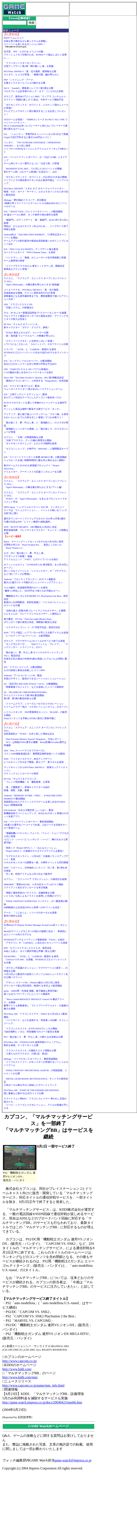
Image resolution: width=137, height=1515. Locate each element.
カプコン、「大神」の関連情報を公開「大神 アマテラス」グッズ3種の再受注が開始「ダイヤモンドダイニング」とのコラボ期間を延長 (30, 440)
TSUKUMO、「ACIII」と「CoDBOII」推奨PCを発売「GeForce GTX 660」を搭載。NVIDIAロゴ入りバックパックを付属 (35, 959)
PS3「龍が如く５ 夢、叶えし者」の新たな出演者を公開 (33, 1037)
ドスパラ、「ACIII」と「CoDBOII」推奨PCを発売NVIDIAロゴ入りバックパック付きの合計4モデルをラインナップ (36, 352)
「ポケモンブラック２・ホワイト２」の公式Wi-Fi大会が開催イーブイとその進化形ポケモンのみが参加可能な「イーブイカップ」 (36, 180)
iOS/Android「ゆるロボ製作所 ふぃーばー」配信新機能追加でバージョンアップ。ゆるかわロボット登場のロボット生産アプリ (36, 813)
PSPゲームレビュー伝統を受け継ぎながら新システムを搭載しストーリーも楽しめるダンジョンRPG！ (26, 41)
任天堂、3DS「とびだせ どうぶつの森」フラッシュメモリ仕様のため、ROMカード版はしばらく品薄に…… (35, 54)
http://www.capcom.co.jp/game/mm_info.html (33, 1385)
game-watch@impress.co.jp (73, 1460)
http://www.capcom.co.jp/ (19, 1361)
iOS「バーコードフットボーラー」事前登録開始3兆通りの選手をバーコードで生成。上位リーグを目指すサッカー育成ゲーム (35, 824)
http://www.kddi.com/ (17, 1369)
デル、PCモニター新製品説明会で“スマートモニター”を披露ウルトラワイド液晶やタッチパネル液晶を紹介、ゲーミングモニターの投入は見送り (36, 315)
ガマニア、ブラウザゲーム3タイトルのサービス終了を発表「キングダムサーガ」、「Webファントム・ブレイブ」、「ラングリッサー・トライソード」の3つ (36, 644)
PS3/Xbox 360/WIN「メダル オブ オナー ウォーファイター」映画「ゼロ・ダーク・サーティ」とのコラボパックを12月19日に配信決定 (36, 191)
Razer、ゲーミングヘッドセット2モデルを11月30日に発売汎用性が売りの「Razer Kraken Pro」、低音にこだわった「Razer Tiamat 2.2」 (33, 544)
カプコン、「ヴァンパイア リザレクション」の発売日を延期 (35, 879)
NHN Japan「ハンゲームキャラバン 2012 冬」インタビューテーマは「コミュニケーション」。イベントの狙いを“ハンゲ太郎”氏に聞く (35, 510)
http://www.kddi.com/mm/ (20, 1377)
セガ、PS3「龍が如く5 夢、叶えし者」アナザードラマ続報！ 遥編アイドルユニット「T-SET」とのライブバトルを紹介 (31, 556)
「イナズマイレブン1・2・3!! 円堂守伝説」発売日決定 (32, 627)
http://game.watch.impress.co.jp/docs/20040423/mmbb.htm (42, 1402)
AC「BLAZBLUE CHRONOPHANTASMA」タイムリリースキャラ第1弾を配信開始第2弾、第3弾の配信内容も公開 (26, 695)
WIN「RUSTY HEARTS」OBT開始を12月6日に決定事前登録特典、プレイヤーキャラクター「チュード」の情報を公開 (36, 530)
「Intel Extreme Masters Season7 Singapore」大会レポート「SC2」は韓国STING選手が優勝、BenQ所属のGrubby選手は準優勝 (35, 742)
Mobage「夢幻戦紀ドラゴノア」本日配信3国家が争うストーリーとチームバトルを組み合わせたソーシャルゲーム (35, 203)
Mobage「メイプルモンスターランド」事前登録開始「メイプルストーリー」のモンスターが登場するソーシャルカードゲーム (36, 1062)
